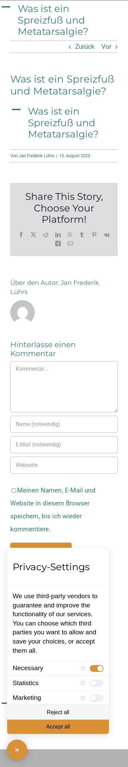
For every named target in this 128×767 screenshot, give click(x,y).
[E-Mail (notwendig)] (64, 444)
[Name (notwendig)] (64, 424)
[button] (64, 20)
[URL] (64, 465)
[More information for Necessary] (83, 668)
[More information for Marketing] (83, 698)
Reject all (58, 712)
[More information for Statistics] (83, 683)
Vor (106, 46)
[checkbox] (96, 668)
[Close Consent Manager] (17, 750)
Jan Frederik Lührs (37, 155)
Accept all (58, 726)
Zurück (85, 46)
